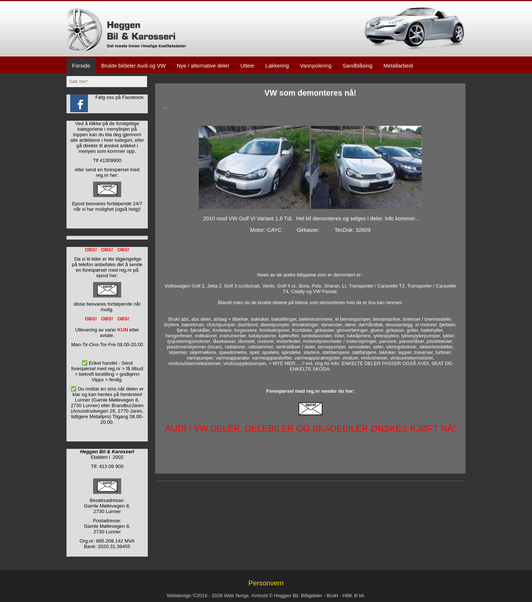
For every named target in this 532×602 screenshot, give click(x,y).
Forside (81, 66)
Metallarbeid (398, 66)
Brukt (332, 595)
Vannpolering (315, 66)
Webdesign (179, 595)
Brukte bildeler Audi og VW (133, 66)
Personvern (265, 583)
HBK (347, 595)
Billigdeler (311, 595)
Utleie (247, 66)
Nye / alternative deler (203, 66)
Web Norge (236, 595)
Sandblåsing (357, 66)
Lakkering (277, 66)
